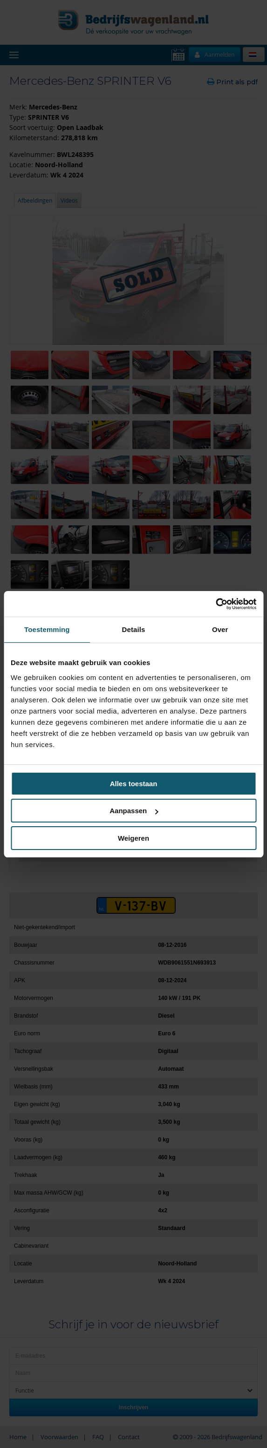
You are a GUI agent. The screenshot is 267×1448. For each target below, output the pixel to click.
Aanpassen (134, 811)
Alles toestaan (133, 784)
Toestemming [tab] (47, 629)
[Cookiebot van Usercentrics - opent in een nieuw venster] (215, 604)
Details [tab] (133, 629)
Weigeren (133, 838)
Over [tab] (220, 629)
